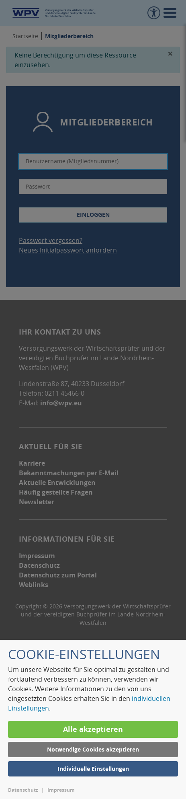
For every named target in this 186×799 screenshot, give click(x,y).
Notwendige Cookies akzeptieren (93, 749)
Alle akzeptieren (93, 729)
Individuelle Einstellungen (93, 768)
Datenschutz (23, 790)
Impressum (61, 790)
